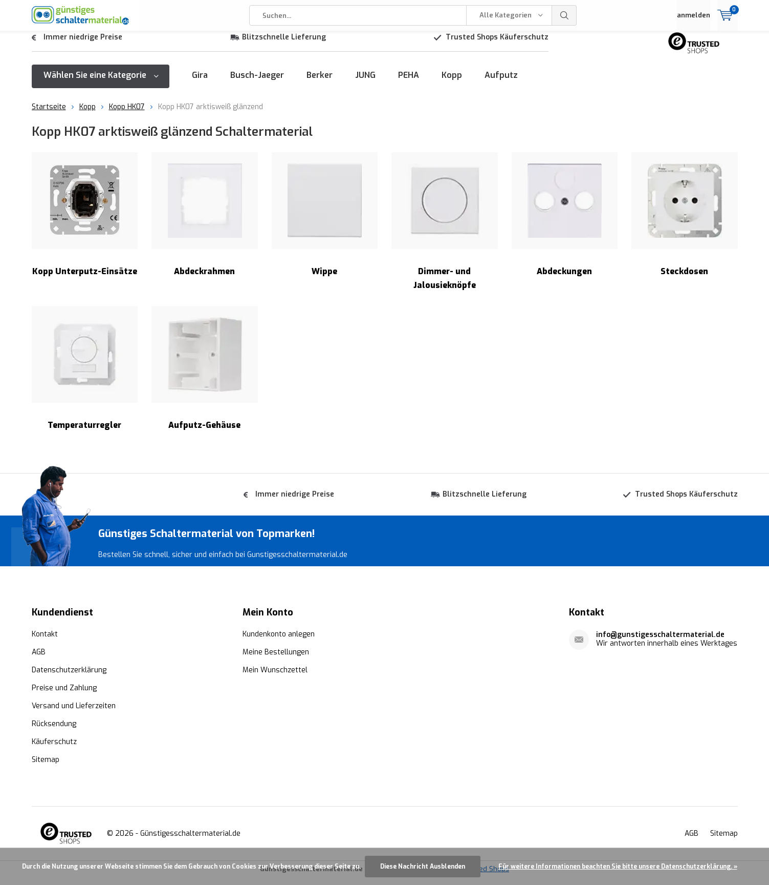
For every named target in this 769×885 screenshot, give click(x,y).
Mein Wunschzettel (275, 677)
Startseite (49, 114)
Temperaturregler (85, 376)
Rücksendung (54, 731)
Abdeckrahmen (204, 222)
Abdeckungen (565, 222)
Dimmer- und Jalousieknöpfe (444, 229)
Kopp (452, 82)
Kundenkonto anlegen (279, 641)
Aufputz (501, 82)
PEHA (408, 82)
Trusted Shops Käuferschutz (497, 45)
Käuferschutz (54, 749)
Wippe (325, 222)
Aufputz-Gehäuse (204, 376)
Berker (319, 82)
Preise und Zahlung (64, 695)
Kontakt (45, 641)
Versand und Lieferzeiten (74, 713)
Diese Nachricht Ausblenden (422, 866)
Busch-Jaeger (257, 82)
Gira (200, 82)
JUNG (365, 82)
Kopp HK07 (127, 114)
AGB (39, 659)
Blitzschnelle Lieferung (284, 45)
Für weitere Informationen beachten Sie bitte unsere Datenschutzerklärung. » (617, 866)
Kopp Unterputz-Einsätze (85, 222)
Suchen (564, 15)
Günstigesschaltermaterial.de (190, 841)
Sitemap (45, 767)
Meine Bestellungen (276, 659)
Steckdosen (684, 222)
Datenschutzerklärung (69, 677)
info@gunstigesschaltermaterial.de (660, 641)
